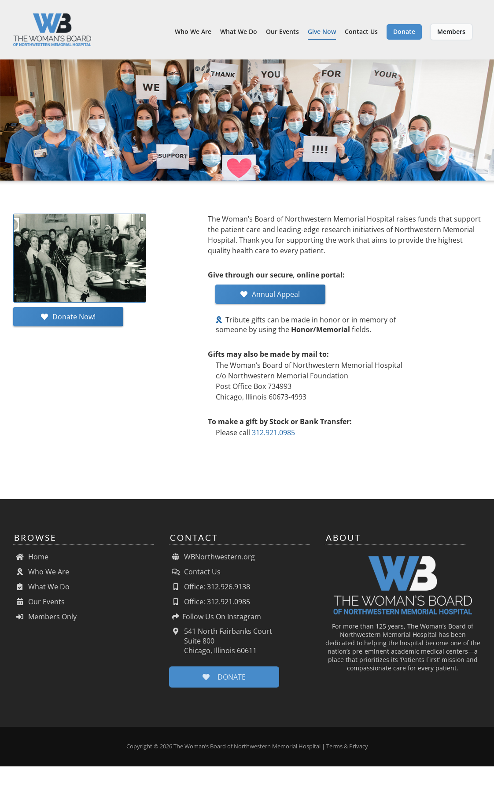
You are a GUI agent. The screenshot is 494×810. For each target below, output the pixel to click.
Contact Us (195, 576)
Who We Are (41, 576)
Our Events (39, 606)
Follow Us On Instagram (215, 621)
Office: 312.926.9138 (209, 591)
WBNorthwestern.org (212, 561)
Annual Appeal (270, 298)
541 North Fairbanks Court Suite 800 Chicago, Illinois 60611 (220, 645)
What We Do (41, 591)
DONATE (224, 681)
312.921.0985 (273, 437)
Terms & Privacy (347, 751)
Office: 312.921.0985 (209, 606)
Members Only (45, 621)
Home (30, 561)
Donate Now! (68, 321)
